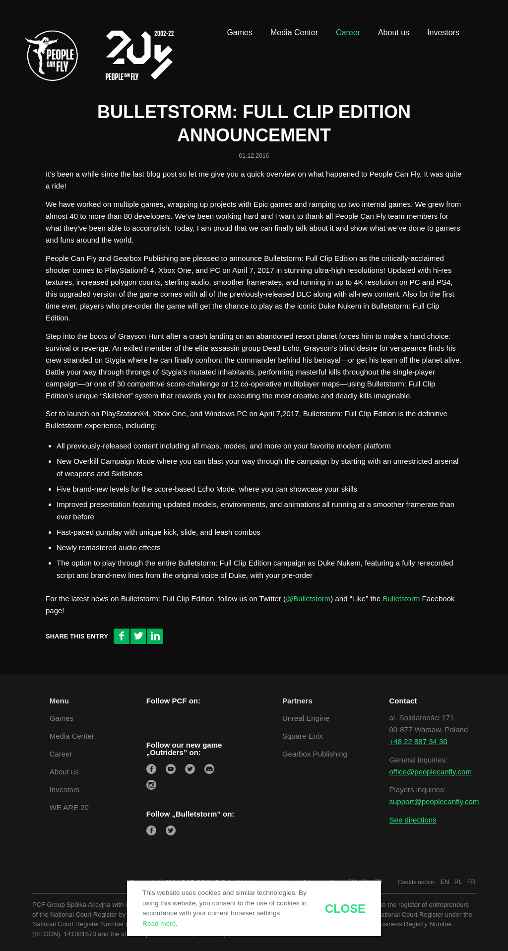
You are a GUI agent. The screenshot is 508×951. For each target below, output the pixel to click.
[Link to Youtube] (478, 15)
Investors (65, 789)
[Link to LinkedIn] (434, 15)
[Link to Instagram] (463, 15)
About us (64, 771)
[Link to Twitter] (448, 15)
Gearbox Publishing (314, 754)
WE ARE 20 (69, 807)
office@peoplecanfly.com (430, 771)
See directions (413, 820)
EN (445, 882)
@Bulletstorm (308, 598)
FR (471, 882)
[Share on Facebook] (121, 636)
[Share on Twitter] (138, 636)
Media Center (72, 736)
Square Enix (302, 736)
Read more (159, 923)
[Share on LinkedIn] (155, 636)
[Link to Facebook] (419, 15)
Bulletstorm (401, 598)
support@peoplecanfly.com (434, 801)
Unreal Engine (305, 718)
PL (458, 882)
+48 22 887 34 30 (418, 741)
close (345, 909)
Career (61, 754)
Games (61, 718)
